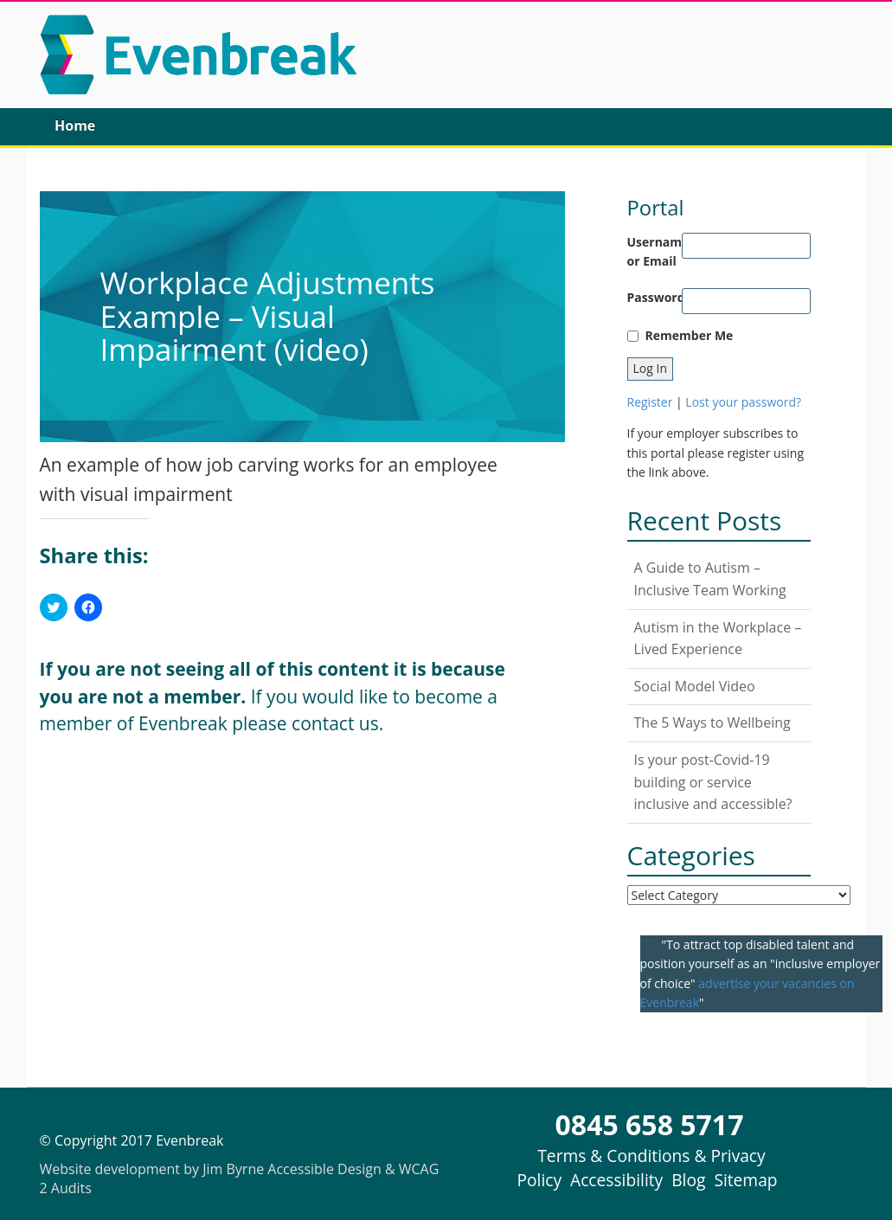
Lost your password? (743, 402)
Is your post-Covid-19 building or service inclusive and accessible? (713, 781)
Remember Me (689, 335)
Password (655, 297)
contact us (335, 723)
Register (650, 402)
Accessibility (616, 1179)
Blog (688, 1179)
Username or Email (655, 251)
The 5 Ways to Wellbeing (712, 722)
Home (75, 125)
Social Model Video (694, 686)
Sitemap (745, 1179)
